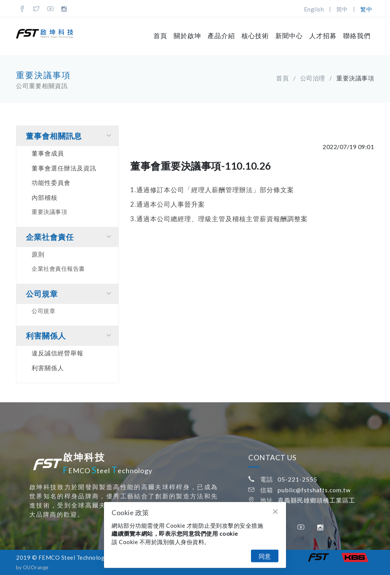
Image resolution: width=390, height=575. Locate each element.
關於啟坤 (187, 36)
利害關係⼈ (70, 335)
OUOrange (36, 567)
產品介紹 (221, 36)
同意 (265, 556)
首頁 (160, 36)
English (314, 9)
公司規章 (70, 293)
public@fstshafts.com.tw (314, 489)
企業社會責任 (70, 236)
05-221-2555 (297, 479)
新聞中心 (289, 36)
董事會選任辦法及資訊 (64, 168)
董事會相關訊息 (70, 135)
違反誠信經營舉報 (57, 353)
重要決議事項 (49, 211)
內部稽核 (45, 197)
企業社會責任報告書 (58, 268)
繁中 (366, 9)
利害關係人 (48, 367)
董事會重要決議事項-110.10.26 (200, 166)
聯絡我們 (357, 36)
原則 (38, 254)
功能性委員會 (51, 182)
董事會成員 (48, 153)
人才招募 (323, 36)
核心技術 (255, 36)
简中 (342, 9)
